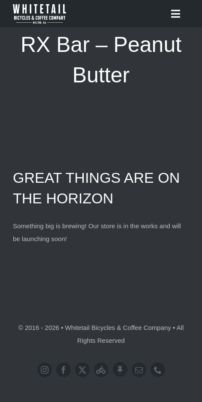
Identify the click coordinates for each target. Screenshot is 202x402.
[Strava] (101, 370)
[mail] (139, 370)
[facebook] (63, 370)
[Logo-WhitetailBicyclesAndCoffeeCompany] (39, 5)
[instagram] (44, 370)
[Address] (120, 369)
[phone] (158, 370)
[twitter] (82, 370)
